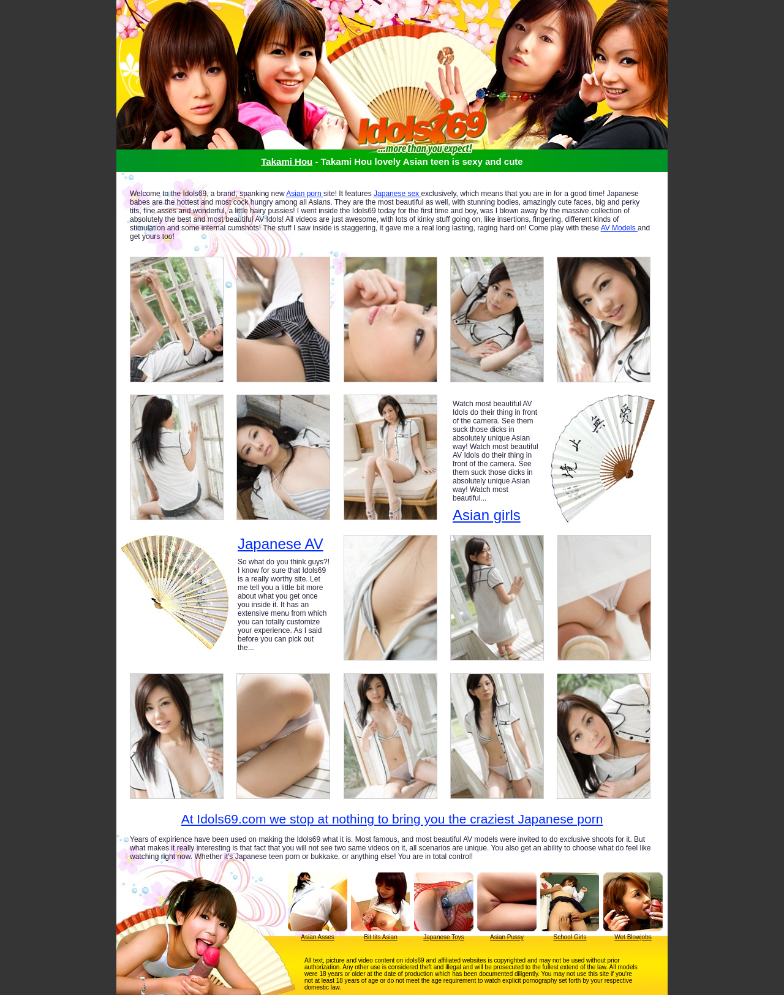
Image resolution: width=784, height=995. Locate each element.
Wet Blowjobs (632, 937)
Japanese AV (280, 544)
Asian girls (487, 515)
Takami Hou (286, 161)
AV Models (619, 228)
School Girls (570, 937)
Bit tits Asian (380, 937)
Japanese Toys (443, 937)
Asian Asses (317, 937)
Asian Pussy (507, 937)
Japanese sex (397, 193)
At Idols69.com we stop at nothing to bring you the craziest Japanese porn (392, 819)
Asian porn (304, 193)
